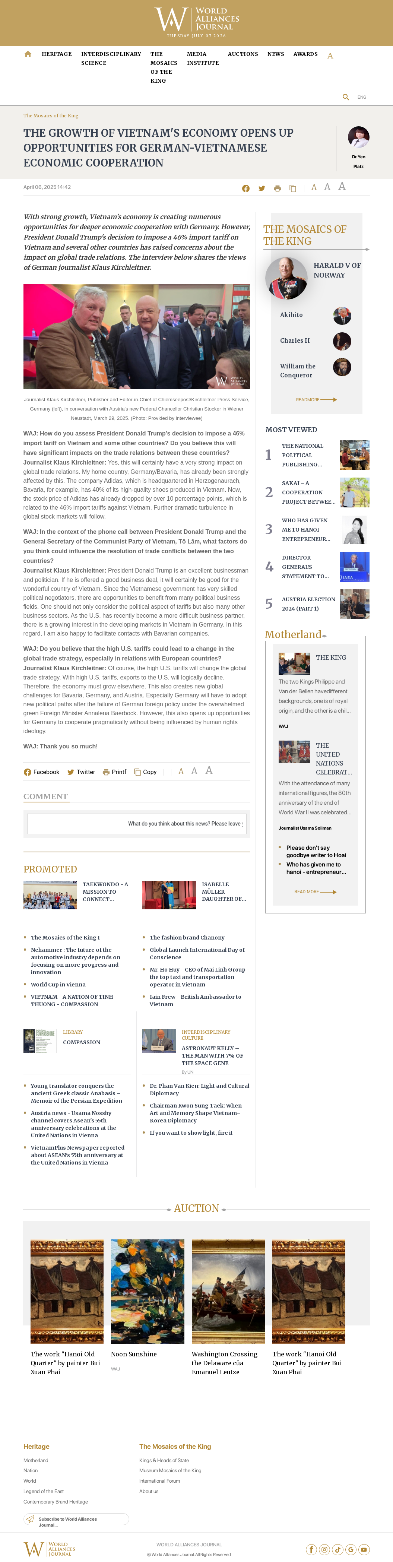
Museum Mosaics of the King (168, 1477)
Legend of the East (43, 1498)
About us (146, 1498)
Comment (45, 797)
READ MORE (316, 891)
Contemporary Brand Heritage (55, 1509)
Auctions (243, 54)
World (29, 1488)
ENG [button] (362, 97)
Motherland (35, 1467)
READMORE (316, 399)
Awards (306, 54)
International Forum (157, 1488)
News (275, 54)
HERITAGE (57, 54)
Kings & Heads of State (162, 1467)
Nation (30, 1477)
